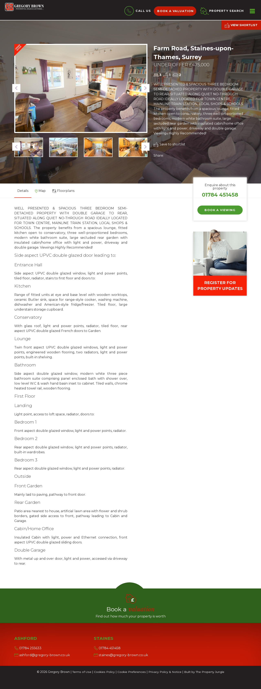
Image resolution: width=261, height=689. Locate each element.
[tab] (40, 192)
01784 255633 (27, 648)
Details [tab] (22, 191)
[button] (16, 88)
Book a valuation (175, 11)
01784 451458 (220, 194)
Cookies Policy (104, 672)
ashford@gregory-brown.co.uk (42, 655)
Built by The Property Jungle (204, 672)
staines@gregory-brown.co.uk (121, 655)
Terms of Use (81, 672)
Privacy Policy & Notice (164, 672)
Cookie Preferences (131, 672)
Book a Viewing (220, 210)
